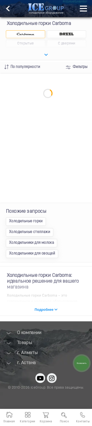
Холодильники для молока (31, 243)
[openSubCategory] (46, 55)
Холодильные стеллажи (29, 232)
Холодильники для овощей (32, 254)
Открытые (25, 43)
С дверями (66, 43)
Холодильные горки (26, 221)
